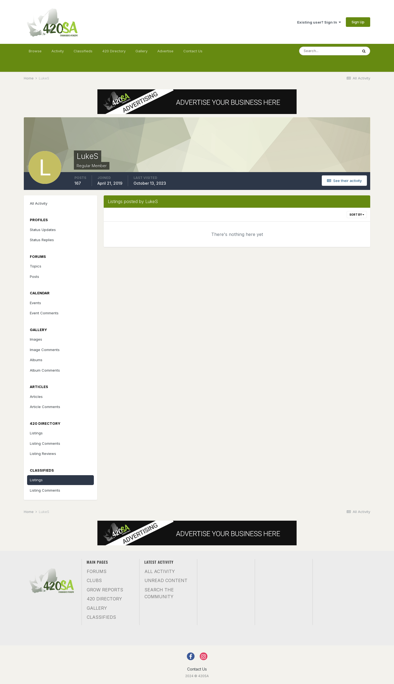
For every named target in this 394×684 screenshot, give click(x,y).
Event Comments (44, 313)
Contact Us (192, 51)
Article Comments (45, 406)
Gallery (141, 51)
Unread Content (165, 580)
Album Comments (45, 370)
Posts (34, 276)
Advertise (165, 51)
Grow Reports (105, 589)
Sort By (356, 214)
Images (36, 339)
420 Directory (114, 51)
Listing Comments (45, 443)
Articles (36, 396)
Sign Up (358, 22)
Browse (35, 51)
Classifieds (83, 51)
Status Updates (43, 229)
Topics (35, 266)
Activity (57, 51)
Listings (36, 433)
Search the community (159, 593)
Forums (96, 571)
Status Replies (42, 240)
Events (35, 303)
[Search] (328, 51)
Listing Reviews (43, 453)
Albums (36, 360)
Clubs (94, 580)
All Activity (38, 203)
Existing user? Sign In (319, 22)
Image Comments (45, 349)
